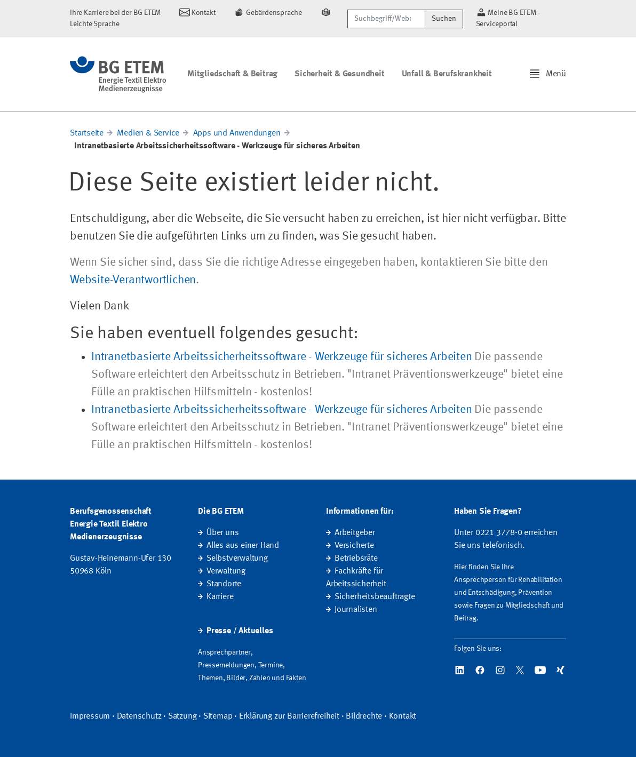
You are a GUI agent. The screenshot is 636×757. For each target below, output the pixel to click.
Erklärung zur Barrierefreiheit (289, 716)
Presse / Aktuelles (239, 631)
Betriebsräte (356, 558)
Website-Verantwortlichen (133, 280)
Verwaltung (225, 571)
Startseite (87, 133)
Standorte (223, 584)
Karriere (219, 597)
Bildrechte (364, 716)
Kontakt (403, 716)
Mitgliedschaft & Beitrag (232, 74)
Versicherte (354, 545)
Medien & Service (148, 133)
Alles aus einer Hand (242, 545)
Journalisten (356, 609)
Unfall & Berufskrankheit (447, 74)
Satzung (182, 716)
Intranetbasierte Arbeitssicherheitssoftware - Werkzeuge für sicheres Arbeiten (281, 357)
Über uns (222, 533)
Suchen (444, 18)
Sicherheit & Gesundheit (339, 74)
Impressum (90, 716)
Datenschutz (139, 716)
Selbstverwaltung (237, 558)
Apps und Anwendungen (237, 133)
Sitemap (218, 716)
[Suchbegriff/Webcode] (386, 19)
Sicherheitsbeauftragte (375, 597)
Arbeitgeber (355, 533)
